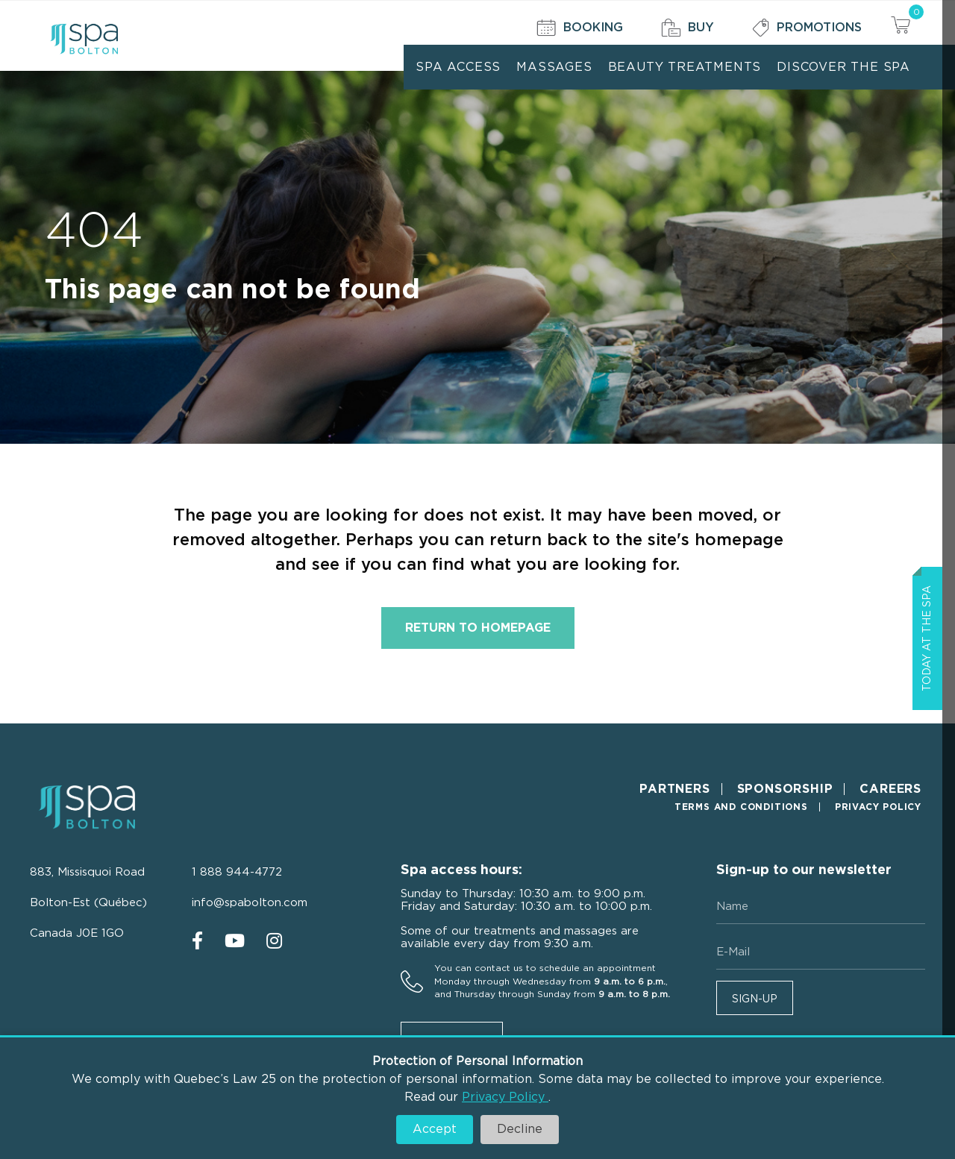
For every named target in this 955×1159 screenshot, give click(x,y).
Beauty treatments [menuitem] (685, 67)
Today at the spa (927, 638)
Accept (435, 1129)
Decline (519, 1129)
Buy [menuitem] (687, 28)
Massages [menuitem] (554, 67)
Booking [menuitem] (580, 28)
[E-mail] (820, 952)
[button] (754, 998)
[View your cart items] (900, 27)
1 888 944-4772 (237, 872)
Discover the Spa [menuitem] (843, 67)
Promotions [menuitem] (807, 28)
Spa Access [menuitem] (458, 67)
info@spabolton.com (249, 902)
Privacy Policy (505, 1097)
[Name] (820, 907)
